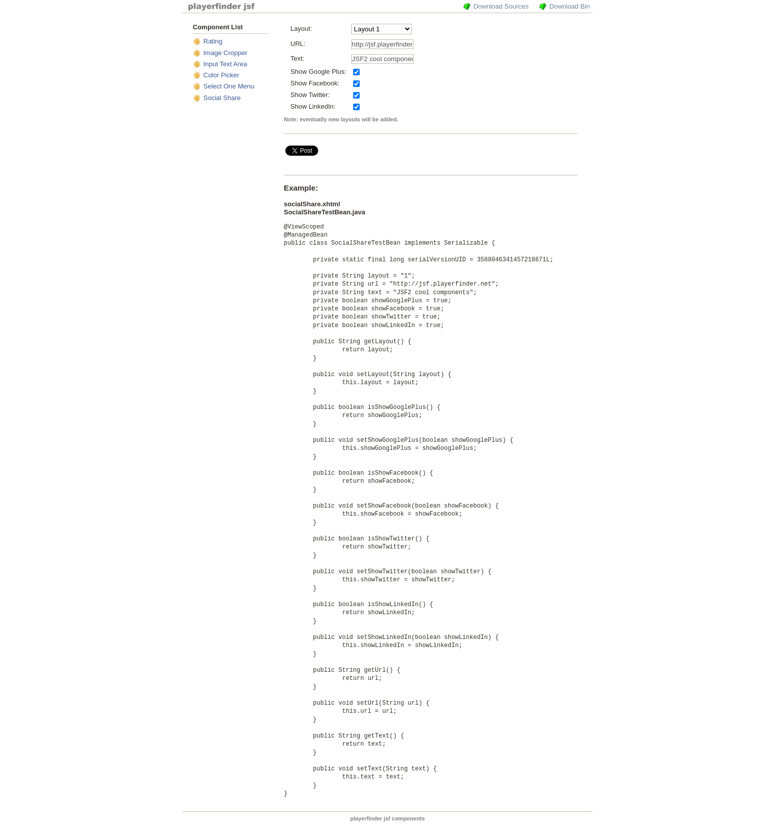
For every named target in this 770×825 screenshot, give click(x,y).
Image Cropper (225, 53)
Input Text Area (225, 64)
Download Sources (501, 6)
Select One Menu (228, 86)
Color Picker (221, 75)
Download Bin (569, 6)
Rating (213, 41)
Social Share (222, 98)
